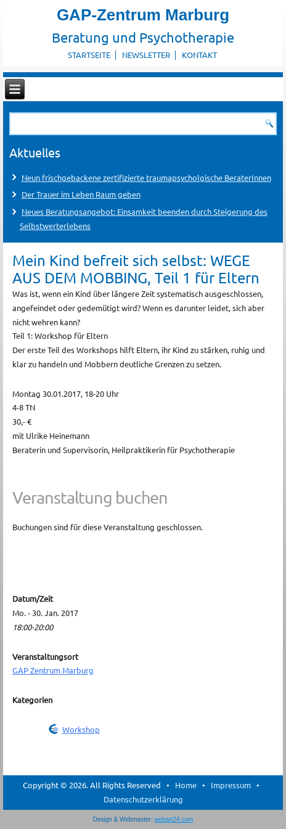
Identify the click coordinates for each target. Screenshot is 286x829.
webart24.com (174, 819)
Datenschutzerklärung (143, 799)
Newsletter (146, 54)
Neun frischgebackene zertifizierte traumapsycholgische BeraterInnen (146, 177)
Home (186, 785)
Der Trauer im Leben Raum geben (81, 194)
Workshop (81, 729)
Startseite (89, 54)
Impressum (231, 785)
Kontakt (199, 54)
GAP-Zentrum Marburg (143, 15)
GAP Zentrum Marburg (53, 670)
